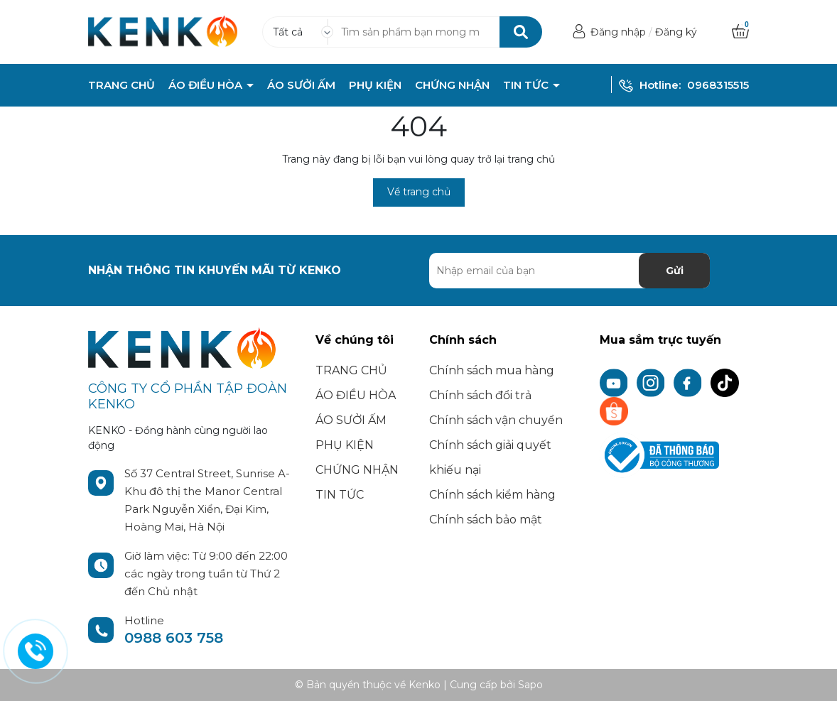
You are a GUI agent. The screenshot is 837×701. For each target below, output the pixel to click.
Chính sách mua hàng (491, 370)
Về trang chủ (418, 191)
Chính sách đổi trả (480, 395)
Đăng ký (676, 32)
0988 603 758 (173, 637)
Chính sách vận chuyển (496, 420)
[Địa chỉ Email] (569, 270)
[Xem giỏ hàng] (740, 32)
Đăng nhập (618, 32)
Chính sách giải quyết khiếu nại (490, 457)
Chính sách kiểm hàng (492, 494)
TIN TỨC (527, 85)
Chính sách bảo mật (485, 519)
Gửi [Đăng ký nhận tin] (675, 270)
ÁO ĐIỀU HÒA (206, 85)
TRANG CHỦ (121, 85)
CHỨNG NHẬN (452, 85)
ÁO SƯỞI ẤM (301, 85)
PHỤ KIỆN (375, 85)
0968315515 (718, 85)
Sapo (530, 684)
